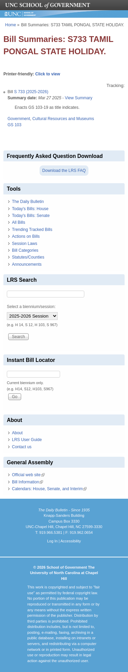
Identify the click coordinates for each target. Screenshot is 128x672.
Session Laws (24, 243)
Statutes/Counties (28, 257)
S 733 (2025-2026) (31, 91)
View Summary (78, 98)
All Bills (18, 222)
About (17, 432)
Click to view (47, 74)
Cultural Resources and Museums (63, 118)
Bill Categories (25, 250)
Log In (52, 541)
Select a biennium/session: (31, 306)
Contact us (21, 446)
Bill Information (27, 482)
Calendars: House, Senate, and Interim (49, 488)
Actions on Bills (26, 236)
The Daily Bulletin (28, 201)
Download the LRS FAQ (64, 170)
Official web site (28, 474)
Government (19, 118)
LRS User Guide (27, 439)
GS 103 (15, 124)
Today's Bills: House (30, 208)
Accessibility (70, 541)
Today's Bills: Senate (30, 215)
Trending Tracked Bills (32, 229)
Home (10, 25)
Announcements (27, 264)
